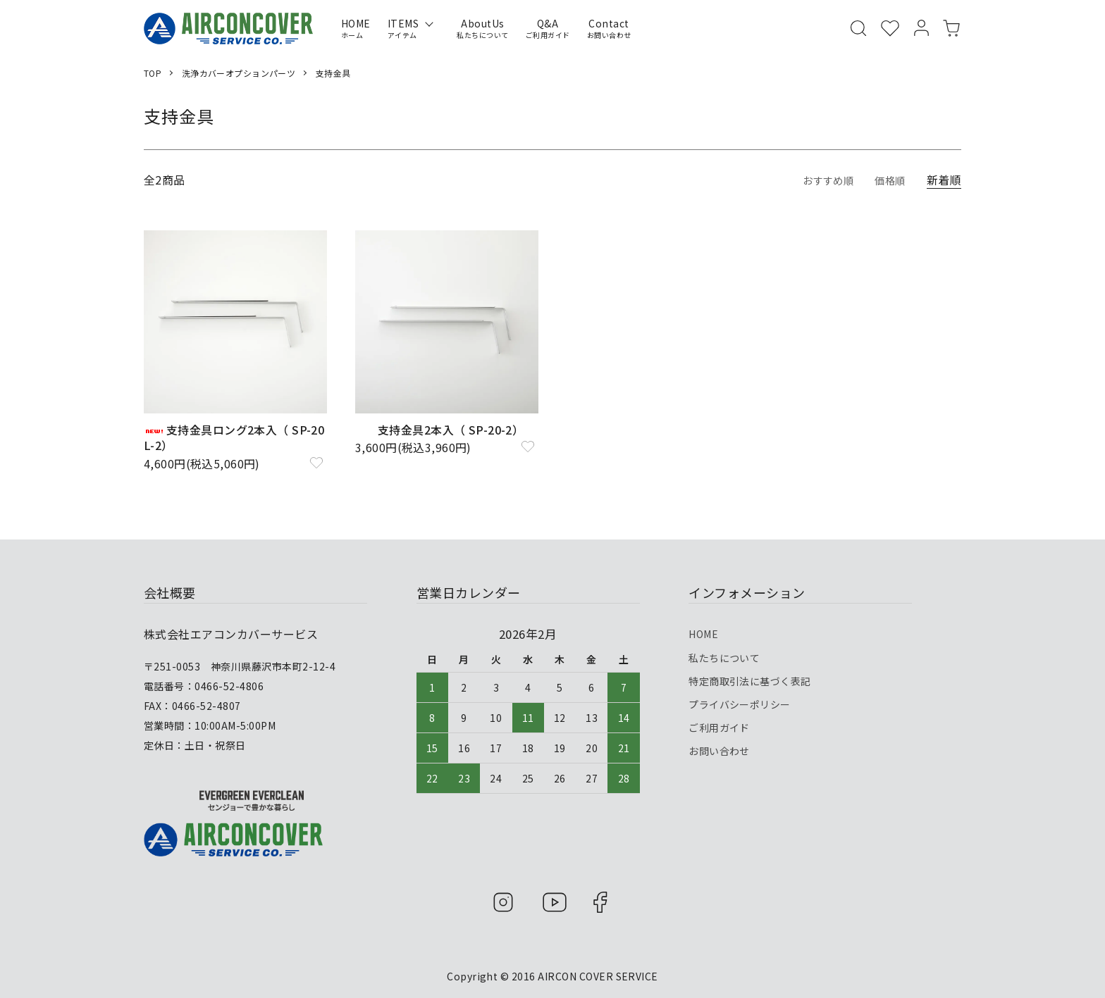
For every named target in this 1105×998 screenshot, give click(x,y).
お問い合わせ (719, 727)
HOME (703, 632)
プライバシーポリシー (740, 689)
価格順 (887, 179)
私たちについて (724, 651)
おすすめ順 (820, 179)
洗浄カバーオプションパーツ (239, 73)
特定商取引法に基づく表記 (750, 670)
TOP (152, 73)
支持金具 (334, 73)
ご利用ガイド (719, 708)
